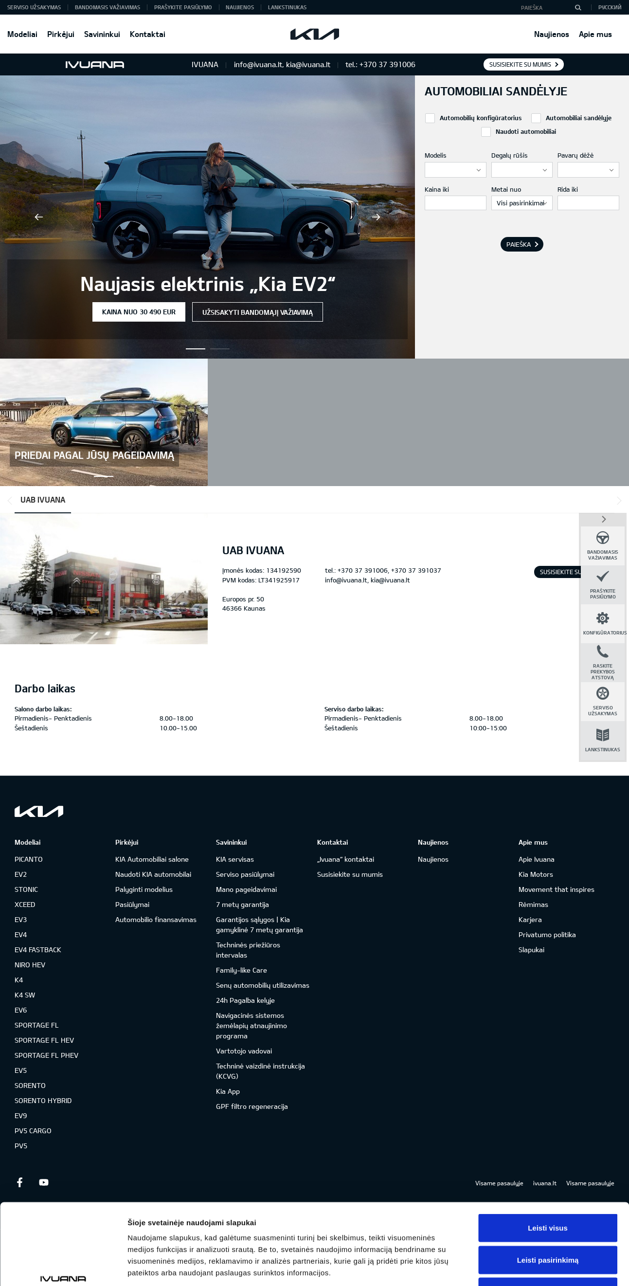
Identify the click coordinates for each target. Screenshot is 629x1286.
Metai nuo (506, 189)
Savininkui (102, 33)
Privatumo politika (547, 934)
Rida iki (567, 189)
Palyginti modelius (144, 889)
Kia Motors (536, 874)
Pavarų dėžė (575, 155)
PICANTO (29, 859)
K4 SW (25, 995)
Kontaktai (147, 33)
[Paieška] (578, 7)
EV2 (21, 874)
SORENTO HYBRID (43, 1100)
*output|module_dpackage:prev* (12, 501)
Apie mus (595, 33)
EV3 (21, 919)
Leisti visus (548, 1158)
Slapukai (531, 949)
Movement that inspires (556, 889)
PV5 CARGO (33, 1130)
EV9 (21, 1115)
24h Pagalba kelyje (245, 1000)
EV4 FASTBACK (38, 949)
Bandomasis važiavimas (107, 7)
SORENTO (30, 1085)
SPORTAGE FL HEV (44, 1040)
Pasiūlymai (132, 904)
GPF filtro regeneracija (252, 1106)
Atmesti (547, 1222)
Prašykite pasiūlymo (183, 7)
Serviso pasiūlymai (245, 874)
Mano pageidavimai (246, 889)
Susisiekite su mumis (520, 64)
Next (376, 217)
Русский (610, 7)
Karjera (530, 919)
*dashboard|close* (603, 519)
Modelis (436, 155)
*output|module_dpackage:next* (617, 501)
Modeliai (22, 33)
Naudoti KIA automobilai (153, 874)
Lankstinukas (287, 7)
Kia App (228, 1091)
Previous (38, 217)
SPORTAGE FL (37, 1025)
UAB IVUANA (42, 499)
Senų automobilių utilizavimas (262, 985)
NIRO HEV (30, 964)
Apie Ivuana (537, 859)
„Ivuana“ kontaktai (345, 859)
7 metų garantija (242, 904)
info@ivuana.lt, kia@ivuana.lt (367, 580)
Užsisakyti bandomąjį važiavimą (257, 312)
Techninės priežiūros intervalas (248, 950)
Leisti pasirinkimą (548, 1190)
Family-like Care (241, 970)
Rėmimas (533, 904)
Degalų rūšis (509, 155)
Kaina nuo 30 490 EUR (139, 312)
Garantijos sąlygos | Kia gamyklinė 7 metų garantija (259, 924)
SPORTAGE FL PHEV (46, 1055)
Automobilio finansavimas (156, 919)
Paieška (518, 244)
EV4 (21, 934)
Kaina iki (437, 189)
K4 (19, 980)
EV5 (21, 1070)
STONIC (26, 889)
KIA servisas (235, 859)
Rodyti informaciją (499, 1267)
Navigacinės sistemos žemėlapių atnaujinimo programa (251, 1025)
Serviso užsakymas (34, 7)
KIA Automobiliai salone (152, 859)
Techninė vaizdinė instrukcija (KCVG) (260, 1071)
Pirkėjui (60, 33)
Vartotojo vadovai (244, 1051)
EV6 (21, 1010)
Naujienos (551, 33)
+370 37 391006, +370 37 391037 (389, 570)
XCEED (25, 904)
